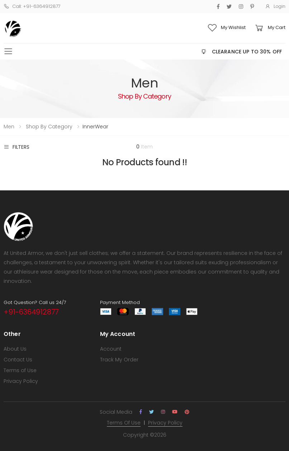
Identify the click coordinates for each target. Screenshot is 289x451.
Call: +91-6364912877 (32, 6)
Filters (16, 147)
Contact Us (18, 359)
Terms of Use (20, 370)
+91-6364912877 (31, 312)
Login (275, 6)
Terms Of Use (124, 422)
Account (111, 348)
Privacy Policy (21, 381)
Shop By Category (48, 126)
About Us (15, 348)
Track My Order (119, 359)
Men (9, 126)
